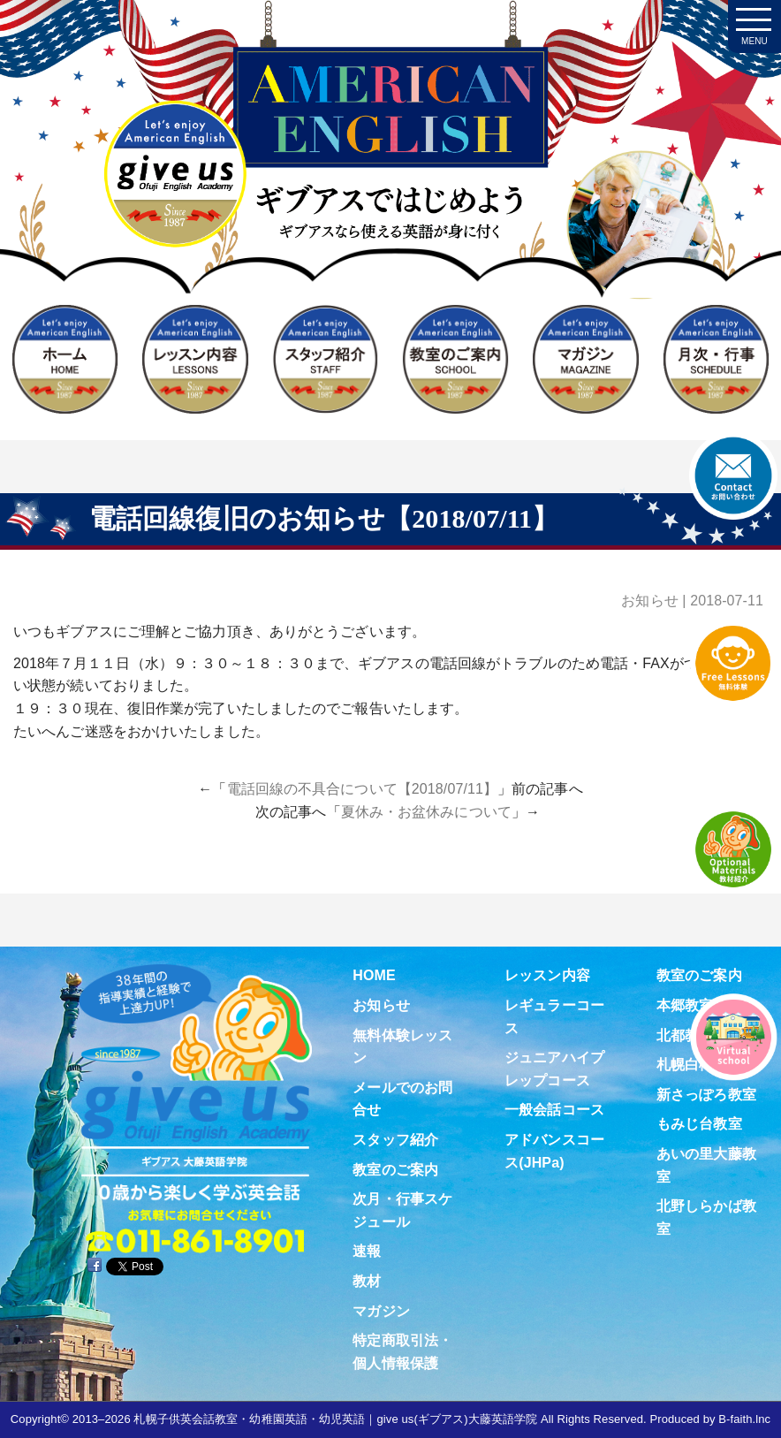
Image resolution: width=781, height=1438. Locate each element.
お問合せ (733, 475)
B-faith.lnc (744, 1419)
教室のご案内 (395, 1169)
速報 (367, 1251)
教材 (367, 1281)
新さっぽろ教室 (706, 1094)
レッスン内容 (547, 975)
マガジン (381, 1311)
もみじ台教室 (699, 1123)
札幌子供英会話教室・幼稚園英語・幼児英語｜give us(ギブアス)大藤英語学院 (335, 1419)
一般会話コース (554, 1109)
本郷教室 (684, 1005)
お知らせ (649, 600)
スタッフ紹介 (395, 1139)
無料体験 (733, 663)
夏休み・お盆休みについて (426, 811)
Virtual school (733, 1037)
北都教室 (684, 1035)
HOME (374, 975)
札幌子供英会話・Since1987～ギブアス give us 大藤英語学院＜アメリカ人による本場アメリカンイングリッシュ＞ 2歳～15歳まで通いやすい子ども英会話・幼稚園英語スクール (391, 187)
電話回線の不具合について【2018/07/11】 (362, 788)
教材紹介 (733, 849)
